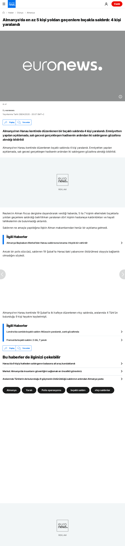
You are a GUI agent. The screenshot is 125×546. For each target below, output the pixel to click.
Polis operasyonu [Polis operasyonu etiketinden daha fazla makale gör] (51, 390)
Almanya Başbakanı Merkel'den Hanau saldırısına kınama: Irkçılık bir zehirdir (47, 242)
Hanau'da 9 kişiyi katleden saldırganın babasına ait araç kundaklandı (39, 363)
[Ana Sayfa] (4, 12)
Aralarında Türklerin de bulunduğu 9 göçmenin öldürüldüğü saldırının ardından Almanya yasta (53, 378)
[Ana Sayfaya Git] (12, 4)
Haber (11, 13)
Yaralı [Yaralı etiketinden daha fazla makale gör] (29, 390)
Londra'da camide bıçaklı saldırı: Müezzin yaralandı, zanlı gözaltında (43, 331)
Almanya (31, 13)
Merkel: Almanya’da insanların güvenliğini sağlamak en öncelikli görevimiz (42, 371)
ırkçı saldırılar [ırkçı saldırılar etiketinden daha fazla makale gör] (102, 390)
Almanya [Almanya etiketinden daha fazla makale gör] (11, 390)
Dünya (20, 13)
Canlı (117, 3)
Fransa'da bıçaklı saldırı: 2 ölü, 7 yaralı (27, 340)
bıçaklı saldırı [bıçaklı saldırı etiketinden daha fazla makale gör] (78, 390)
